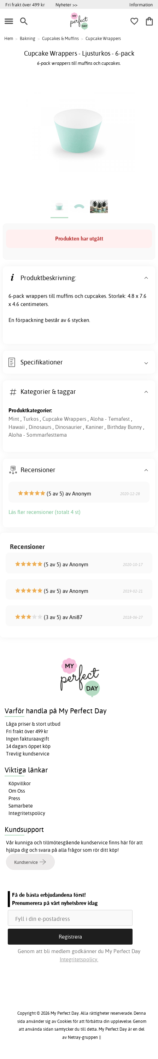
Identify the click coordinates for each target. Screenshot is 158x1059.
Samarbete (20, 806)
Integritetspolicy (26, 813)
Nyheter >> (66, 4)
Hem (8, 38)
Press (14, 798)
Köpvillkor (19, 783)
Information (141, 4)
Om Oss (16, 791)
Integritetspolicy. (79, 959)
